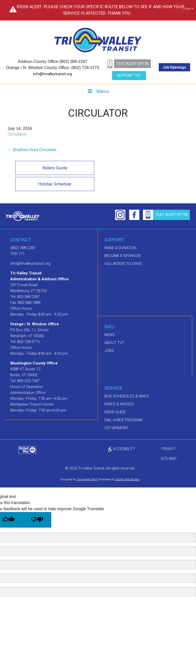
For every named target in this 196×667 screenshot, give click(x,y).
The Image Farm (87, 479)
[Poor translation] (37, 520)
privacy (169, 449)
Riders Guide (55, 167)
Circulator (17, 134)
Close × (188, 8)
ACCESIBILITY (121, 449)
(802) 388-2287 (22, 248)
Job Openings (174, 67)
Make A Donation (120, 248)
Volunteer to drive (123, 263)
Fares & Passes (119, 404)
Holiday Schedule (54, 183)
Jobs (109, 350)
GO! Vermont (116, 428)
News (109, 334)
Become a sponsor (122, 255)
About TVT (114, 342)
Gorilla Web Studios (127, 479)
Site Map (169, 459)
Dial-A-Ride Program (123, 420)
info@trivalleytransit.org (52, 74)
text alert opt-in (132, 64)
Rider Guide (115, 412)
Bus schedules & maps (126, 396)
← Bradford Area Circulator (32, 150)
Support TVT (129, 75)
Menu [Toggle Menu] (98, 91)
